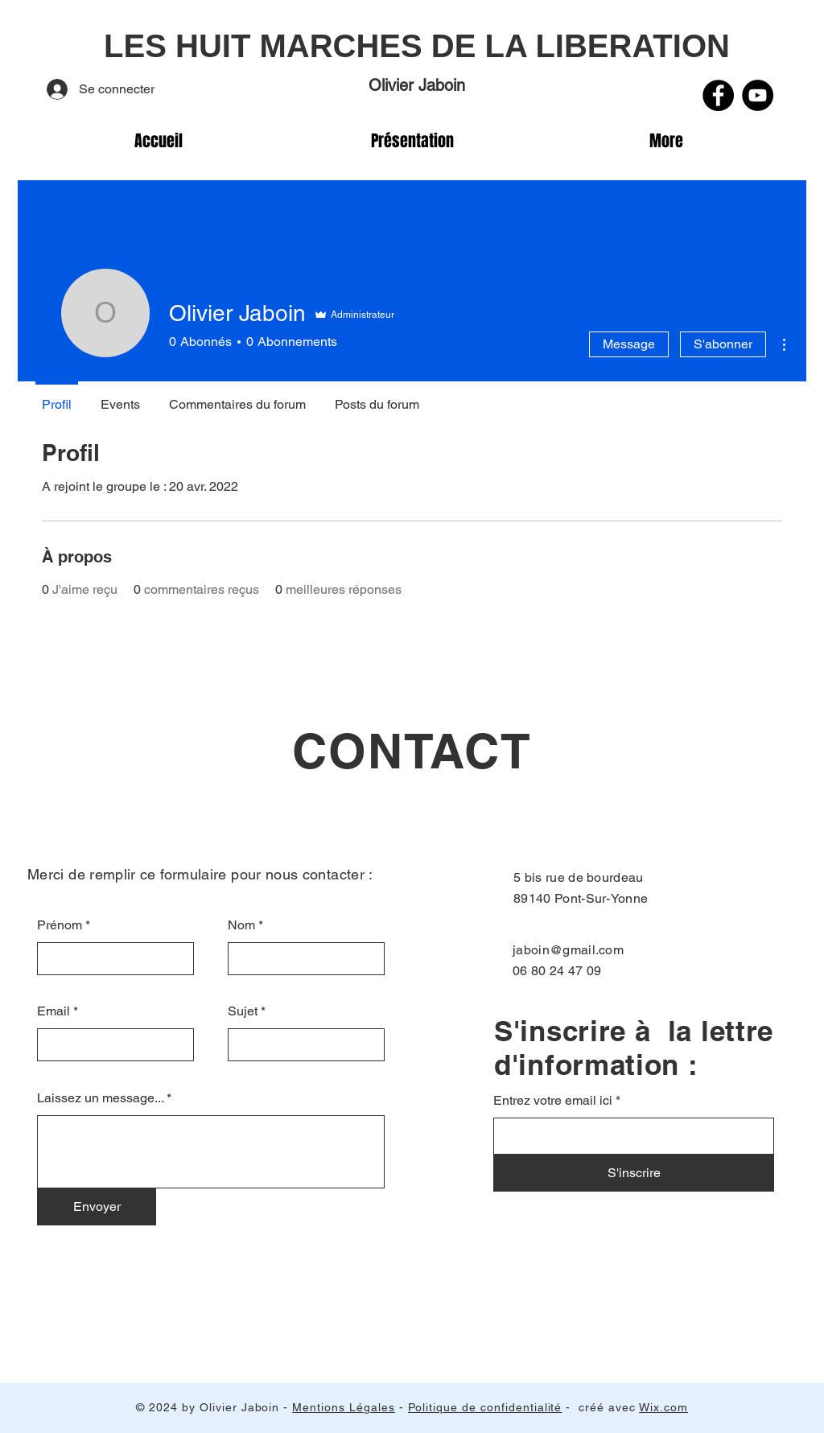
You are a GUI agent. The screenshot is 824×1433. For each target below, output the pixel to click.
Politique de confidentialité (485, 1407)
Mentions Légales (343, 1407)
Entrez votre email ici (552, 1100)
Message (629, 344)
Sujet (243, 1011)
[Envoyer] (96, 1206)
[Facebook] (718, 95)
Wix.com (663, 1407)
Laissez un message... (100, 1098)
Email (53, 1011)
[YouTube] (757, 95)
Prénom (59, 925)
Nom (241, 925)
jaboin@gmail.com (568, 949)
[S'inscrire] (633, 1173)
